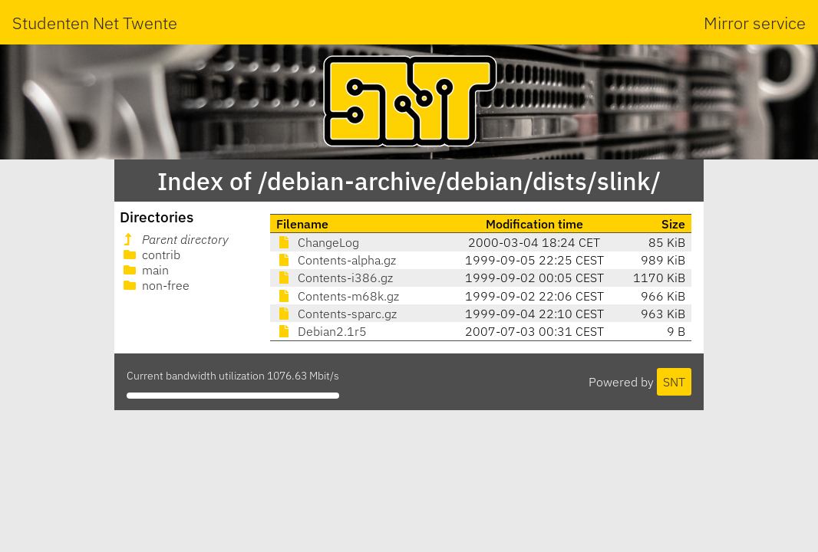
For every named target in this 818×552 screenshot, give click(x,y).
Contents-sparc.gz (336, 313)
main (144, 270)
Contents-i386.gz (334, 277)
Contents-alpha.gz (336, 260)
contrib (150, 254)
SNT (674, 381)
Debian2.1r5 (321, 331)
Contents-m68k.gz (337, 296)
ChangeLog (317, 242)
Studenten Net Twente (94, 23)
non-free (155, 285)
